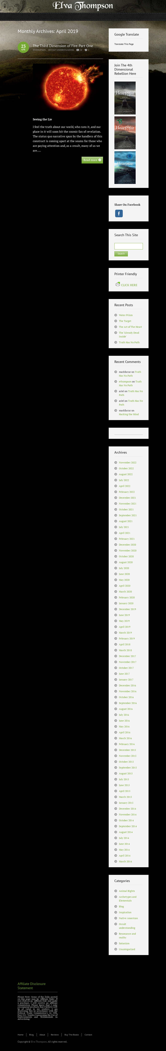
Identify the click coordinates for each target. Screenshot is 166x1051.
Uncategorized (127, 949)
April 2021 (124, 533)
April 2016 (124, 732)
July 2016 (124, 714)
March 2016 (125, 738)
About (42, 1034)
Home (20, 1034)
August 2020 (126, 562)
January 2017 (126, 679)
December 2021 (127, 497)
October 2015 (126, 761)
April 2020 (124, 585)
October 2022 (126, 468)
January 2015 (126, 802)
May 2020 (124, 580)
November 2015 (127, 755)
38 (81, 50)
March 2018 (125, 650)
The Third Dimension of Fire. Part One (63, 45)
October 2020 (126, 556)
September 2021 (128, 515)
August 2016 (126, 709)
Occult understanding (61, 50)
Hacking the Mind (129, 414)
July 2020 (124, 568)
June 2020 (124, 574)
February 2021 (127, 538)
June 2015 (124, 785)
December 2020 (127, 544)
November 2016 (127, 691)
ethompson (39, 50)
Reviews (55, 1034)
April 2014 (124, 855)
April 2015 (124, 791)
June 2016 (124, 720)
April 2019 (124, 626)
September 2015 (128, 767)
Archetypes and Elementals (127, 898)
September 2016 (128, 703)
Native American (128, 918)
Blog (121, 906)
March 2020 (125, 591)
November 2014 (127, 814)
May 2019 (124, 621)
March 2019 (125, 632)
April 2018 (124, 644)
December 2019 (127, 609)
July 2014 (124, 838)
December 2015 (127, 750)
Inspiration (125, 912)
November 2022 (127, 462)
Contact (88, 1034)
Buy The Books (72, 1034)
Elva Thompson (39, 1041)
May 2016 (124, 726)
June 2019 (124, 615)
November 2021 (127, 503)
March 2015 (125, 797)
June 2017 (124, 673)
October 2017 (126, 668)
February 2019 (127, 638)
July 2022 (124, 480)
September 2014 (128, 826)
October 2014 (126, 820)
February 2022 (127, 492)
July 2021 (124, 527)
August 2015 (126, 773)
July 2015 (124, 779)
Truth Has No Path (129, 342)
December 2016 (127, 685)
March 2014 (125, 861)
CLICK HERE (126, 285)
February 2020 (127, 597)
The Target (125, 321)
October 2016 (126, 697)
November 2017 (127, 662)
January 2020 (126, 603)
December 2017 (127, 656)
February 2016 (127, 744)
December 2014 (127, 808)
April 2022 (124, 486)
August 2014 (126, 832)
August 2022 (126, 474)
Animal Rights (127, 891)
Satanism (124, 943)
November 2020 (127, 550)
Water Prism (126, 315)
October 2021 (126, 509)
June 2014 (124, 843)
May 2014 (124, 849)
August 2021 (126, 521)
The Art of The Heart (130, 327)
